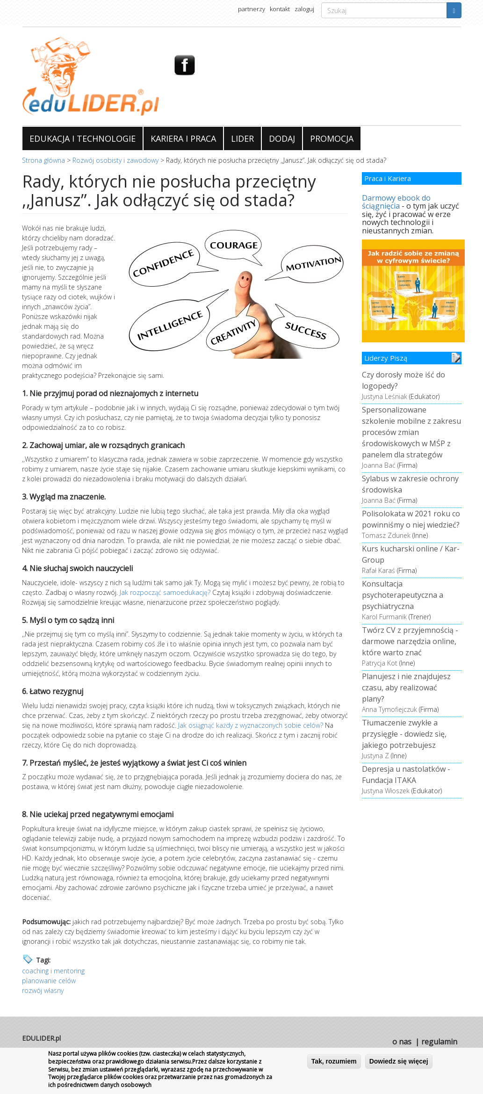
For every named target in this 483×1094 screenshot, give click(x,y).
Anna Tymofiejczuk (389, 709)
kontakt (280, 9)
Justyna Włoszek (386, 790)
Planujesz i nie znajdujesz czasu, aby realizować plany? (406, 687)
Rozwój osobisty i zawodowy (115, 160)
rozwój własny (43, 990)
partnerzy (251, 9)
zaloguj (304, 9)
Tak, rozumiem (334, 1061)
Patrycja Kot (379, 663)
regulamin (439, 1041)
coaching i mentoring (53, 970)
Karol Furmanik (384, 616)
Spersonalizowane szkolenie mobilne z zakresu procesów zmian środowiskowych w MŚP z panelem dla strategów (411, 432)
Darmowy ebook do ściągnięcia (396, 202)
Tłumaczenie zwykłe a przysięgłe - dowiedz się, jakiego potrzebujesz (404, 733)
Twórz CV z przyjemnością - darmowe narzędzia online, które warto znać (410, 641)
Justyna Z (375, 755)
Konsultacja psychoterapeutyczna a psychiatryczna (402, 595)
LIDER (242, 138)
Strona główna (43, 160)
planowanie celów (49, 980)
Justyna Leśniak (384, 396)
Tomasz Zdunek (386, 535)
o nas (401, 1041)
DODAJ (282, 138)
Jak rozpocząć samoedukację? (165, 592)
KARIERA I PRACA (183, 138)
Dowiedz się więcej (398, 1061)
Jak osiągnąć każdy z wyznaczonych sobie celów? (251, 725)
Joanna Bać (379, 465)
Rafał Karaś (378, 570)
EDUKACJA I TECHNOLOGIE (82, 138)
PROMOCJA (331, 138)
